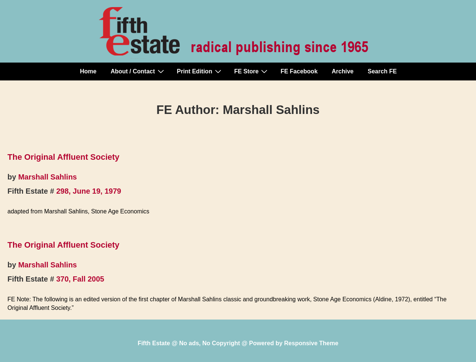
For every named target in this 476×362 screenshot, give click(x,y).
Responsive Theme (311, 343)
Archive (343, 71)
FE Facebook (299, 71)
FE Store (252, 71)
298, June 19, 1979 (88, 191)
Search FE (382, 71)
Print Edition (200, 71)
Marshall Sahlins (47, 177)
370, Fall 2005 (80, 279)
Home (88, 71)
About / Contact (137, 71)
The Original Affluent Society (63, 157)
